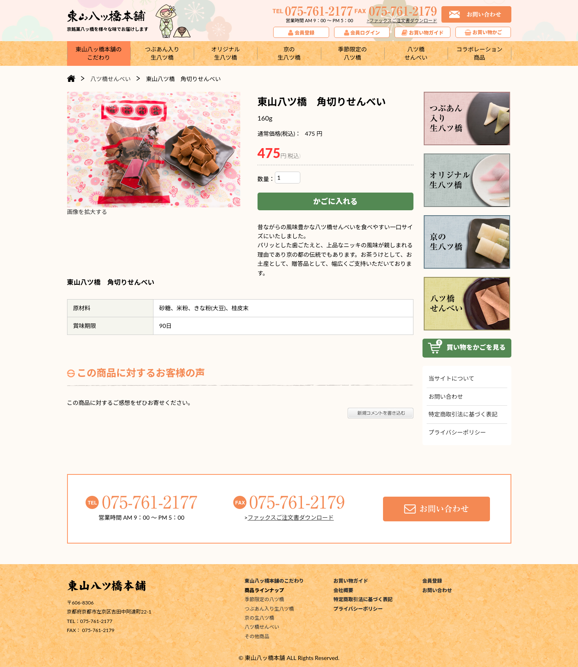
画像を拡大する (87, 211)
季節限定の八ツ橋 (264, 599)
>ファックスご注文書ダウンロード (402, 20)
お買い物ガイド (351, 581)
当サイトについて (452, 378)
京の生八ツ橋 (259, 618)
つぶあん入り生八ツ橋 (269, 609)
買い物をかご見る (466, 348)
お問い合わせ (446, 396)
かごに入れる (335, 201)
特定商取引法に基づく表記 (463, 414)
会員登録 (432, 581)
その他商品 (257, 636)
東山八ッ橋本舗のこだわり (274, 581)
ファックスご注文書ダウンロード (291, 517)
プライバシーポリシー (457, 432)
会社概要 (343, 590)
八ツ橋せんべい (262, 627)
